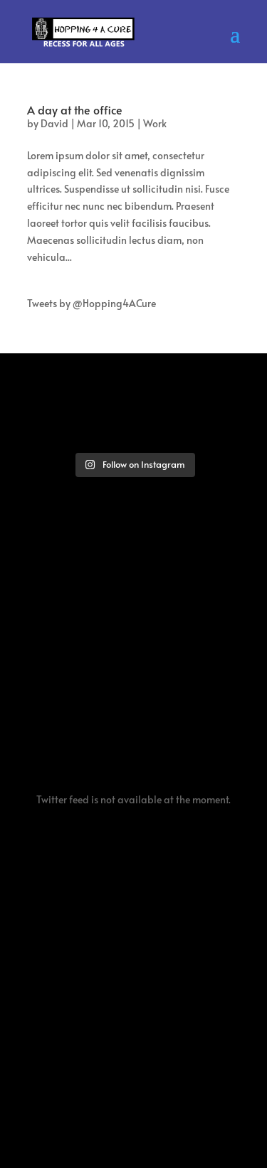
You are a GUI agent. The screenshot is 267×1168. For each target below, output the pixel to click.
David (54, 123)
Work (155, 123)
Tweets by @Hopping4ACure (91, 303)
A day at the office (74, 109)
